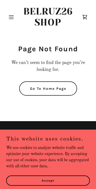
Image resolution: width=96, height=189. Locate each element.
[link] (48, 24)
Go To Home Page (48, 88)
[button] (12, 17)
